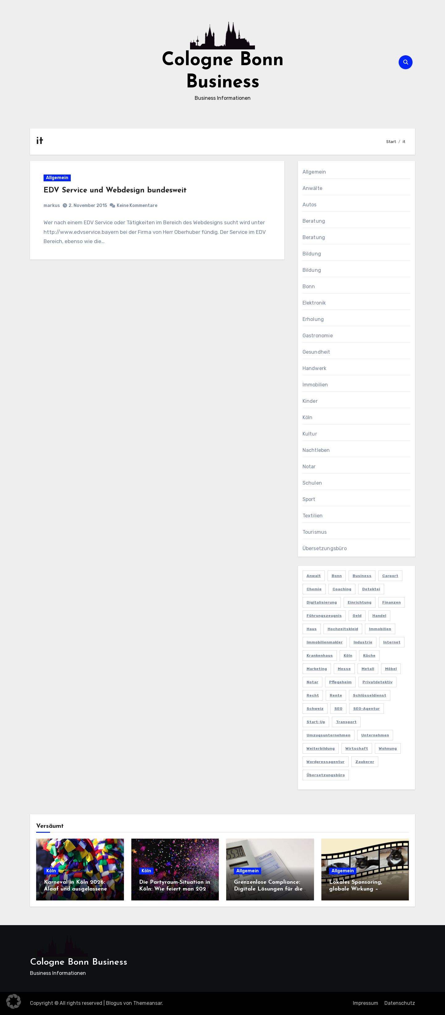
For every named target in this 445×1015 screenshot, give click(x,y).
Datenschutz (399, 1003)
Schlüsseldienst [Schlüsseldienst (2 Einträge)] (369, 695)
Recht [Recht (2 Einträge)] (313, 695)
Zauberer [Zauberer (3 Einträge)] (364, 762)
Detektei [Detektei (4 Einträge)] (371, 589)
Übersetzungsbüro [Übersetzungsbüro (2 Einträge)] (326, 775)
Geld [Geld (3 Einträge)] (357, 615)
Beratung (314, 221)
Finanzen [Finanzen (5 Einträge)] (391, 602)
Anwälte (312, 188)
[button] (13, 1001)
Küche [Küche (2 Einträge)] (369, 655)
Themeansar (147, 1003)
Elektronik (314, 303)
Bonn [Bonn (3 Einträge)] (337, 576)
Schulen (312, 483)
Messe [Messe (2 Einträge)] (344, 669)
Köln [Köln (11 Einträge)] (348, 655)
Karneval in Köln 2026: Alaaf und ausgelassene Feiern (75, 889)
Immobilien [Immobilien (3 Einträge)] (380, 629)
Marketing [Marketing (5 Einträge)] (317, 669)
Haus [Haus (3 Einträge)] (312, 629)
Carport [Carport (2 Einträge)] (390, 576)
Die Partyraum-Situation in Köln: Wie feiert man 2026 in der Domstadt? (174, 889)
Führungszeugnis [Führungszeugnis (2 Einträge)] (324, 615)
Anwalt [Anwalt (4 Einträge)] (314, 576)
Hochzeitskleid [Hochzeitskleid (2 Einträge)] (343, 629)
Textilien (313, 516)
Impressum (365, 1003)
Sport (309, 499)
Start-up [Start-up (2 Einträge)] (316, 722)
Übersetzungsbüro (325, 548)
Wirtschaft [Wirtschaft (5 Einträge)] (356, 748)
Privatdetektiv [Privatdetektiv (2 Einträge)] (377, 682)
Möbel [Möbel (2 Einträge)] (391, 669)
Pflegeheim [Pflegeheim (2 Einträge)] (340, 682)
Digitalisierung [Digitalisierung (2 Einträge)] (322, 602)
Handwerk (315, 368)
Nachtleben (316, 450)
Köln (308, 417)
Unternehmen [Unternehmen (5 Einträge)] (375, 735)
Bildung (312, 254)
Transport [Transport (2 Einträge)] (346, 722)
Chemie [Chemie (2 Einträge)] (314, 589)
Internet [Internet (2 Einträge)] (391, 642)
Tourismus (315, 532)
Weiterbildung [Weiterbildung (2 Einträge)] (321, 748)
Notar (309, 467)
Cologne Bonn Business (78, 962)
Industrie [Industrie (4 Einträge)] (363, 642)
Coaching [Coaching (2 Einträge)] (342, 589)
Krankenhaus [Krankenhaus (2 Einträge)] (320, 655)
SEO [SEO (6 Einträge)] (338, 708)
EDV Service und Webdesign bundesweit (115, 191)
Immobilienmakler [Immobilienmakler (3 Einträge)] (325, 642)
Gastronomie (318, 336)
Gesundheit (316, 352)
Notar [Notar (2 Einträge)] (312, 682)
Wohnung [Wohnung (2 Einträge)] (388, 748)
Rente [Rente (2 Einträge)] (336, 695)
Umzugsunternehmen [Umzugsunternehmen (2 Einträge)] (328, 735)
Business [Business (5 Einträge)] (362, 576)
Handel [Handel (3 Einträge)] (379, 615)
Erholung (313, 319)
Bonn (309, 286)
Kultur (310, 434)
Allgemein (57, 178)
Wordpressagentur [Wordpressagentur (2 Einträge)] (326, 762)
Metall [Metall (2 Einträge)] (368, 669)
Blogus (114, 1003)
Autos (310, 205)
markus (52, 205)
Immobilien (315, 385)
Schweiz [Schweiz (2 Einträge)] (315, 708)
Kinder (310, 401)
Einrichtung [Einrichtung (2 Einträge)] (359, 602)
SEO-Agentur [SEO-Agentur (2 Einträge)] (366, 708)
